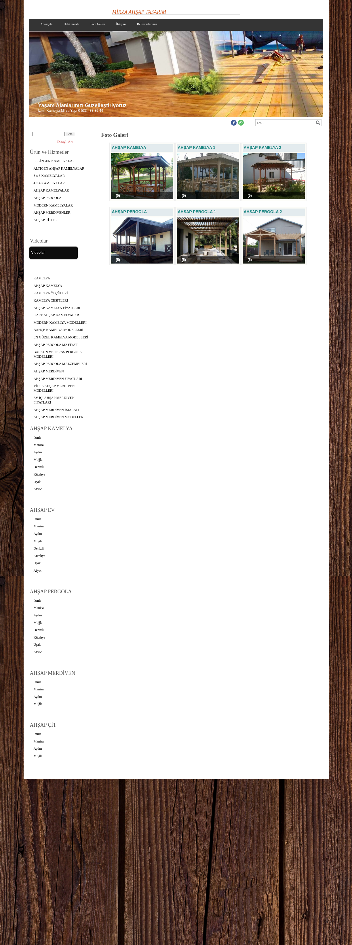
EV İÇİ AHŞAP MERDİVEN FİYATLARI (54, 400)
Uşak (37, 482)
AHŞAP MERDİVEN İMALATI (56, 410)
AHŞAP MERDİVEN (49, 371)
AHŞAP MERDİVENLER (52, 213)
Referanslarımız (147, 24)
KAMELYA (42, 278)
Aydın (38, 452)
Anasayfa (47, 24)
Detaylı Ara (65, 142)
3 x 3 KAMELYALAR (49, 176)
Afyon (38, 489)
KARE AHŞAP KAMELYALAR (56, 315)
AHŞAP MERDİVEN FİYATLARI (58, 379)
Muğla (38, 460)
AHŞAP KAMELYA (48, 286)
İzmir (37, 437)
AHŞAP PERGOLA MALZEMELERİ (60, 364)
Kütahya (39, 474)
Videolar (38, 253)
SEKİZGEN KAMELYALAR (54, 161)
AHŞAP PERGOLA (48, 198)
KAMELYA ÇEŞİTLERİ (51, 300)
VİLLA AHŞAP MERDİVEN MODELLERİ (54, 388)
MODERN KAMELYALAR (53, 205)
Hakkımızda (71, 24)
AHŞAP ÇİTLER (46, 220)
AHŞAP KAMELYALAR (51, 190)
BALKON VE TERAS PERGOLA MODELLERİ (58, 354)
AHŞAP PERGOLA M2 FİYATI (56, 345)
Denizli (39, 467)
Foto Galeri (97, 24)
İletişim (121, 24)
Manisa (39, 445)
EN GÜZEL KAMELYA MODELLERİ (61, 337)
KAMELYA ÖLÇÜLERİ (51, 293)
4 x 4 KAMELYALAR (49, 183)
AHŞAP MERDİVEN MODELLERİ (59, 417)
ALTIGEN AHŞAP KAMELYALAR (59, 168)
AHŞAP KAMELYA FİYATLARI (57, 308)
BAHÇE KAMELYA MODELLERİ (58, 330)
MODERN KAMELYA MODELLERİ (60, 323)
